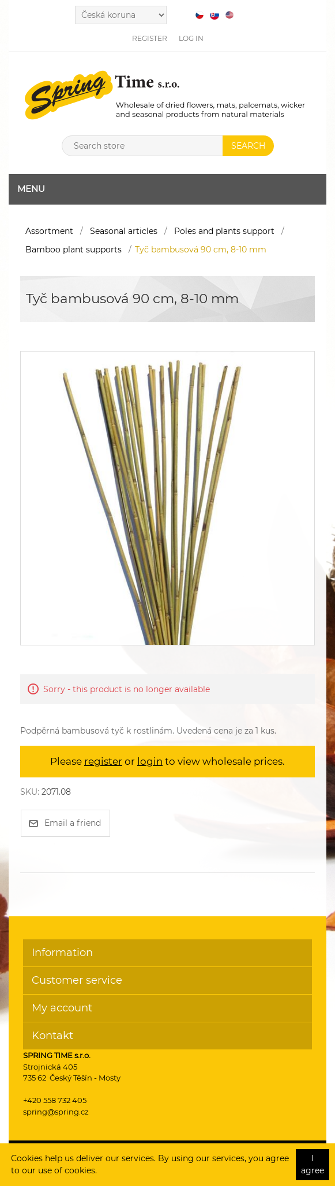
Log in (191, 38)
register (103, 761)
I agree (312, 1164)
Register (149, 38)
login (150, 761)
